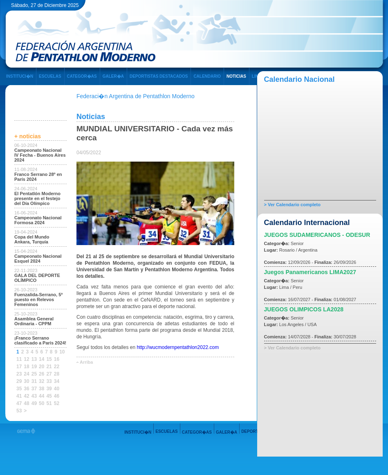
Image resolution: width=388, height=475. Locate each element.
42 (26, 396)
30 (26, 381)
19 (34, 366)
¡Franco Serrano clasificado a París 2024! (40, 340)
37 (34, 389)
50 (41, 403)
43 (34, 396)
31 (34, 381)
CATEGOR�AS (82, 76)
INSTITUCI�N (19, 76)
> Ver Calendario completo (292, 204)
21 (49, 366)
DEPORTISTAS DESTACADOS (159, 76)
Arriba (86, 362)
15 (49, 359)
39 (49, 389)
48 (26, 403)
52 (56, 403)
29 (19, 381)
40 (56, 389)
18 (26, 366)
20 (41, 366)
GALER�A (113, 76)
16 (56, 359)
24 (26, 374)
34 (56, 381)
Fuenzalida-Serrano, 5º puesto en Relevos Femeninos (38, 299)
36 (26, 389)
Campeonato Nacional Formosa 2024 (38, 220)
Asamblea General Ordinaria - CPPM (34, 321)
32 (41, 381)
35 (19, 389)
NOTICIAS (236, 76)
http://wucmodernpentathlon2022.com (178, 347)
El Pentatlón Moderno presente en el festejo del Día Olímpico (37, 198)
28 (56, 374)
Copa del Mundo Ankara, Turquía (31, 239)
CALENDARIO (207, 76)
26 (41, 374)
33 (49, 381)
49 (34, 403)
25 (34, 374)
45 (49, 396)
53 (19, 411)
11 (19, 359)
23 (19, 374)
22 (56, 366)
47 (19, 403)
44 (41, 396)
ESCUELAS (50, 76)
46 (56, 396)
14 (41, 359)
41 (19, 396)
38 (41, 389)
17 (19, 366)
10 (62, 352)
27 (49, 374)
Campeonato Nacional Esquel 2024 (38, 258)
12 (26, 359)
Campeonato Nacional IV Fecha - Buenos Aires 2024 (40, 155)
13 (34, 359)
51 (49, 403)
